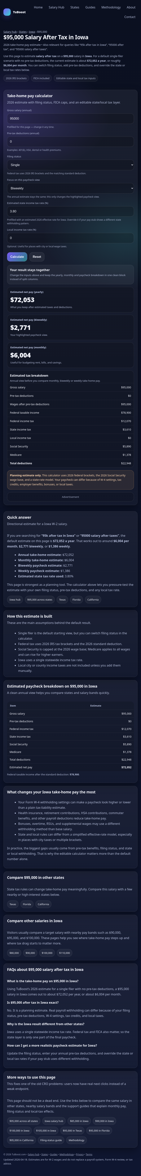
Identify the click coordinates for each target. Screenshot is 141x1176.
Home (38, 7)
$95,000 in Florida (99, 1130)
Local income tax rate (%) (21, 229)
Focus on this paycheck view (23, 180)
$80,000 (14, 953)
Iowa (32, 32)
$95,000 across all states (24, 1121)
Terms (89, 1154)
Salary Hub (56, 7)
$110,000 (64, 953)
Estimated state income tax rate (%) (27, 203)
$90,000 (30, 953)
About (131, 7)
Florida (77, 599)
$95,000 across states (39, 599)
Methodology (111, 7)
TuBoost (14, 12)
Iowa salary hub (54, 1121)
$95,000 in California (21, 1140)
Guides (90, 7)
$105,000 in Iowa (46, 1130)
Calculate (17, 256)
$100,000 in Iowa (19, 1130)
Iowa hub (15, 599)
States (74, 7)
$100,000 (47, 953)
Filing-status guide (51, 1140)
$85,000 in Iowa (79, 1121)
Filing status (14, 156)
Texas (62, 599)
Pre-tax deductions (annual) (23, 133)
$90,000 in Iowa (104, 1121)
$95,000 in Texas (72, 1130)
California (93, 599)
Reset (37, 256)
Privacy (80, 1154)
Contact (129, 17)
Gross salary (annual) (19, 110)
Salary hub (10, 32)
